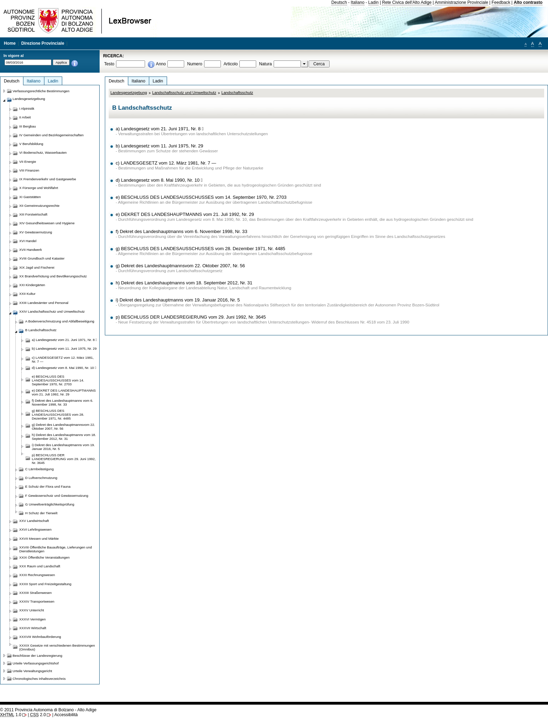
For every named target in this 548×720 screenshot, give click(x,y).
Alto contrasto (528, 2)
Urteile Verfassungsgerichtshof (36, 663)
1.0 (10, 714)
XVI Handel (27, 241)
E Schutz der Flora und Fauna (48, 486)
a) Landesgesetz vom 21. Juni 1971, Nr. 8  (159, 128)
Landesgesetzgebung (128, 92)
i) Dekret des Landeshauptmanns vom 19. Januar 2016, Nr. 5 (178, 300)
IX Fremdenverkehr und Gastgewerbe (47, 179)
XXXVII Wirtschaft (32, 628)
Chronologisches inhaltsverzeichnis (39, 679)
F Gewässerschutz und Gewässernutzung (56, 495)
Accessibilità (66, 714)
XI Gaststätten (30, 197)
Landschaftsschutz (237, 92)
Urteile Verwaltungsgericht (32, 671)
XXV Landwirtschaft (34, 521)
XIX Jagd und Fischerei (36, 267)
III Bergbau (27, 126)
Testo (109, 63)
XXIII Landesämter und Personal (43, 303)
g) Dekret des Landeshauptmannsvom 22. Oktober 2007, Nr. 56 (180, 265)
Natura (265, 63)
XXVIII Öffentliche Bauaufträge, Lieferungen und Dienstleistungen (55, 549)
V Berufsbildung (31, 144)
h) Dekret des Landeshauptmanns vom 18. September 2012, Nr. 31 (184, 282)
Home (10, 43)
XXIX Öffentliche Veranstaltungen (44, 557)
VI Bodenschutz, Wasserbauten (43, 152)
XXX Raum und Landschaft (39, 566)
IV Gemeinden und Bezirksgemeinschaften (51, 135)
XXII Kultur (27, 294)
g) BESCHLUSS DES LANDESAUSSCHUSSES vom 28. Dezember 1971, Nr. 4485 (200, 248)
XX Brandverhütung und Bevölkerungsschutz (53, 276)
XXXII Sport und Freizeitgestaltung (45, 584)
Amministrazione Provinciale (461, 2)
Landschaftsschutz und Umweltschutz (184, 92)
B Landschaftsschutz (41, 330)
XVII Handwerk (30, 250)
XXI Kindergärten (32, 285)
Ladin (373, 2)
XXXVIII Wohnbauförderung (40, 637)
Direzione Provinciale (42, 43)
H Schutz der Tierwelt (41, 513)
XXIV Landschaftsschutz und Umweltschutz (52, 311)
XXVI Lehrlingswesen (35, 529)
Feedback (501, 2)
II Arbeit (25, 117)
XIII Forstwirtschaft (33, 214)
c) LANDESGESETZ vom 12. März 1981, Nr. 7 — (166, 163)
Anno (161, 63)
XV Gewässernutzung (35, 232)
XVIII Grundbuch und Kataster (42, 258)
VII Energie (27, 161)
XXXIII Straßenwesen (35, 593)
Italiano (358, 2)
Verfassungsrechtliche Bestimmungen (41, 91)
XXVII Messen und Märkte (39, 538)
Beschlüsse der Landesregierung (37, 655)
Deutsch (339, 2)
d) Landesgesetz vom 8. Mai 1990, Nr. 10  (159, 180)
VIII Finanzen (29, 170)
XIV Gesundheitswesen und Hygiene (46, 223)
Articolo (231, 63)
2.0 (38, 714)
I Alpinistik (26, 108)
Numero (194, 63)
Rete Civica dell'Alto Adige (407, 2)
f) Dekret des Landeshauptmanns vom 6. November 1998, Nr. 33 (181, 231)
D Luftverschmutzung (41, 478)
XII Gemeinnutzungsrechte (39, 206)
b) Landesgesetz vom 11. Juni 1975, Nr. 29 (159, 145)
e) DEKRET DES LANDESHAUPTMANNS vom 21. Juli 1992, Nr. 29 (185, 214)
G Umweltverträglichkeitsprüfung (49, 504)
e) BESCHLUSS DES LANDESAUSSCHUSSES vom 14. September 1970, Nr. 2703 (201, 197)
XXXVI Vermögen (32, 619)
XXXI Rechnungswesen (37, 575)
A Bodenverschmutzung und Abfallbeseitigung (59, 321)
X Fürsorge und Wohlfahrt (38, 188)
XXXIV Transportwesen (36, 601)
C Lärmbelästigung (39, 469)
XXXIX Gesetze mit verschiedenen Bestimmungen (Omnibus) (57, 647)
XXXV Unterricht (31, 610)
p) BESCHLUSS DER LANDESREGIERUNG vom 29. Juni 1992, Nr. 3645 (191, 317)
